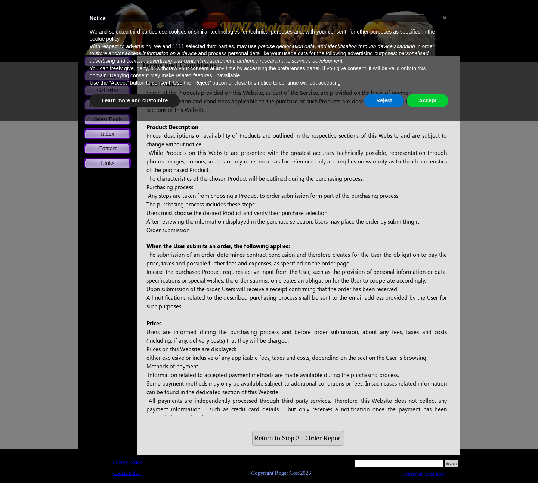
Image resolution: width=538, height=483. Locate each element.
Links (107, 163)
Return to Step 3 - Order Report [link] (298, 438)
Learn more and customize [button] (135, 100)
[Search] (399, 463)
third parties (220, 46)
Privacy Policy (127, 462)
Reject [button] (384, 100)
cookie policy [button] (104, 39)
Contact (107, 148)
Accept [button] (427, 100)
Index (107, 134)
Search (451, 463)
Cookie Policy (127, 473)
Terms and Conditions (424, 474)
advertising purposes (371, 53)
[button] (445, 18)
